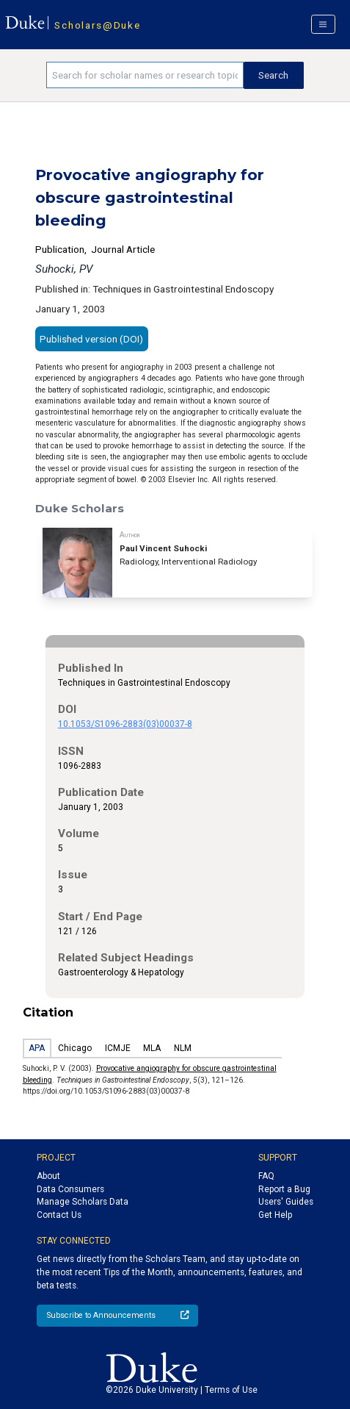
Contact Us (59, 1215)
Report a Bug (284, 1189)
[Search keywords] (144, 75)
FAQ (266, 1176)
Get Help (275, 1215)
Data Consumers (70, 1189)
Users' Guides (285, 1202)
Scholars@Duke (97, 25)
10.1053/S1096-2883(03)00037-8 (125, 724)
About (48, 1176)
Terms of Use (231, 1390)
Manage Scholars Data (82, 1202)
